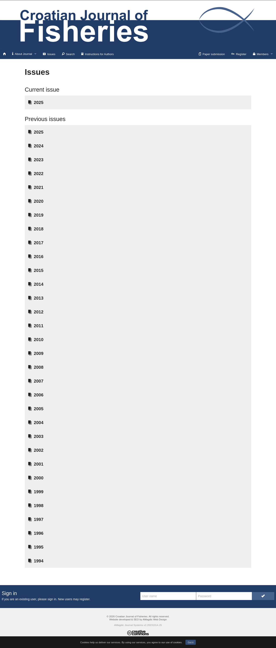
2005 (36, 408)
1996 (36, 533)
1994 (36, 561)
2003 (36, 436)
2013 (36, 298)
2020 (36, 201)
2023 (36, 159)
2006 (36, 395)
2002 (36, 450)
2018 (36, 229)
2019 (36, 215)
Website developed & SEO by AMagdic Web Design (138, 619)
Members (260, 54)
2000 (36, 478)
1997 (36, 519)
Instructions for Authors (97, 54)
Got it (190, 642)
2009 (36, 353)
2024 (36, 146)
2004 (36, 422)
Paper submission (212, 54)
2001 (36, 464)
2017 (36, 242)
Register (238, 54)
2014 (36, 284)
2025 (36, 102)
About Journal (22, 54)
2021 (36, 187)
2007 (36, 381)
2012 (36, 312)
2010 (36, 339)
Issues (49, 54)
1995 (36, 547)
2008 (36, 367)
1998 (36, 505)
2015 (36, 270)
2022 (36, 173)
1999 (36, 491)
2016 (36, 256)
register (84, 599)
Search (68, 54)
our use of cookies (171, 642)
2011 (36, 325)
